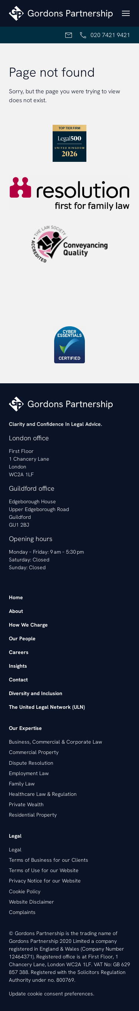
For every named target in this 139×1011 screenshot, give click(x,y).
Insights (18, 666)
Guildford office (31, 488)
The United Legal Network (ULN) (47, 707)
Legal (15, 849)
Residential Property (33, 814)
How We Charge (28, 624)
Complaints (22, 912)
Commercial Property (34, 752)
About (16, 611)
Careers (19, 652)
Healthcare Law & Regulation (43, 794)
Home (16, 597)
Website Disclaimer (31, 901)
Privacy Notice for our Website (45, 880)
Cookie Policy (24, 891)
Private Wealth (26, 804)
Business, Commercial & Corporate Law (55, 741)
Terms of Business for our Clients (48, 860)
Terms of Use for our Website (44, 870)
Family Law (21, 783)
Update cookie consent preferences (51, 993)
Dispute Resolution (31, 763)
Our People (22, 638)
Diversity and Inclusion (35, 693)
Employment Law (29, 773)
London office (29, 438)
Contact (18, 679)
